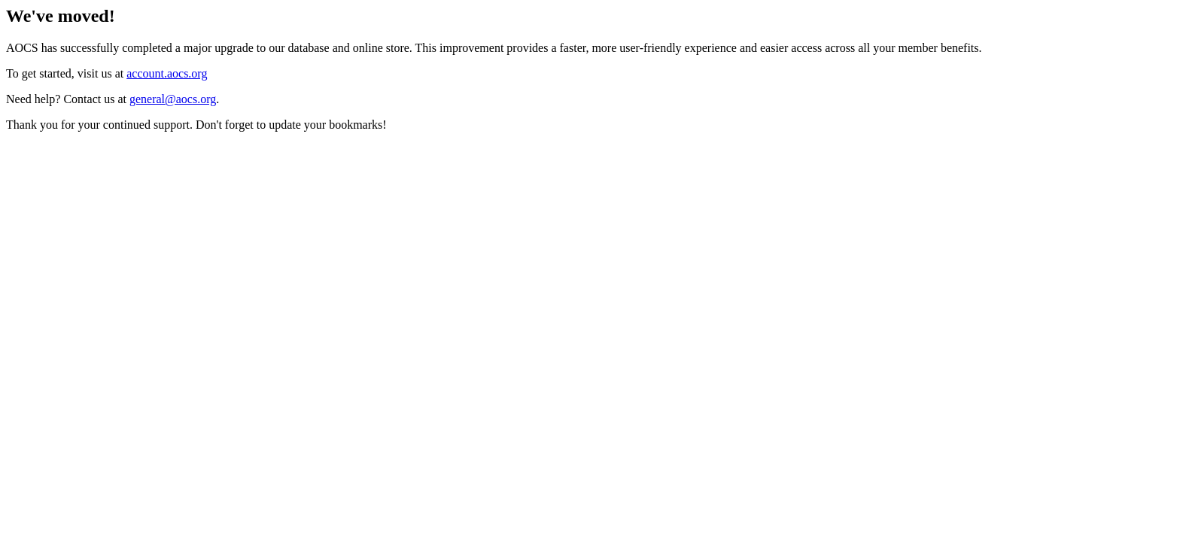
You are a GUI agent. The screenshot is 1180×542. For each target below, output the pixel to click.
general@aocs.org (172, 99)
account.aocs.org (166, 73)
